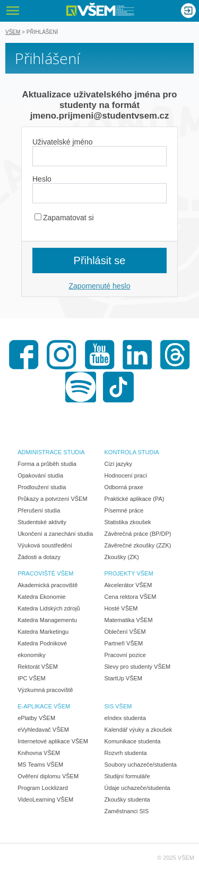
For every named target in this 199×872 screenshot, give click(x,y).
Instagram (61, 354)
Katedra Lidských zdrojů (49, 608)
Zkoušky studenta (127, 799)
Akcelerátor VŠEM (128, 585)
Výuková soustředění (45, 545)
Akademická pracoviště (47, 585)
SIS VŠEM (118, 706)
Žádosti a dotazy (39, 557)
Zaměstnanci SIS (127, 811)
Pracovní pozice (125, 655)
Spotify (80, 387)
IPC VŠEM (32, 678)
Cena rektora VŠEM (131, 597)
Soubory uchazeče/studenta (141, 764)
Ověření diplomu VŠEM (48, 776)
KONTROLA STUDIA (132, 452)
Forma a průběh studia (47, 464)
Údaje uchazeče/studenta (137, 788)
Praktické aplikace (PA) (135, 499)
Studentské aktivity (42, 522)
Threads (175, 354)
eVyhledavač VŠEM (43, 729)
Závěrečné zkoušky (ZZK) (138, 545)
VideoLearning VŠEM (45, 799)
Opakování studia (40, 475)
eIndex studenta (125, 718)
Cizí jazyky (119, 464)
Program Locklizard (43, 788)
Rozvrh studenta (126, 753)
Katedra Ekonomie (42, 597)
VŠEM (12, 32)
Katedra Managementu (47, 620)
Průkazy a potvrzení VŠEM (52, 499)
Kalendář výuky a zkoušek (138, 729)
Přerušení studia (39, 510)
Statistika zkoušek (128, 522)
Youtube (99, 354)
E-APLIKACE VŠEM (44, 706)
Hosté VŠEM (121, 608)
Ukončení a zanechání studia (55, 534)
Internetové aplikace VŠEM (53, 741)
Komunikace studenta (133, 741)
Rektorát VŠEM (38, 666)
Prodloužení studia (42, 487)
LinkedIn (137, 354)
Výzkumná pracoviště (45, 690)
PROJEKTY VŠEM (129, 573)
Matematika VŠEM (129, 620)
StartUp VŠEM (124, 678)
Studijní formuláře (127, 776)
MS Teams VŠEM (40, 764)
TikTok (118, 387)
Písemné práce (124, 510)
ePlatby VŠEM (36, 718)
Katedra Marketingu (43, 631)
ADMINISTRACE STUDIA (51, 452)
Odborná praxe (124, 487)
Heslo (41, 179)
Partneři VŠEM (124, 643)
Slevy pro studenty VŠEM (138, 666)
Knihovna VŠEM (39, 753)
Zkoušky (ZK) (122, 557)
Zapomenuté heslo (100, 286)
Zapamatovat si (64, 217)
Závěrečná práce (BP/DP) (138, 534)
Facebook (23, 354)
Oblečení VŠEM (125, 631)
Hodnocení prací (126, 475)
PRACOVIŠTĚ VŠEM (45, 573)
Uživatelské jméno (62, 142)
